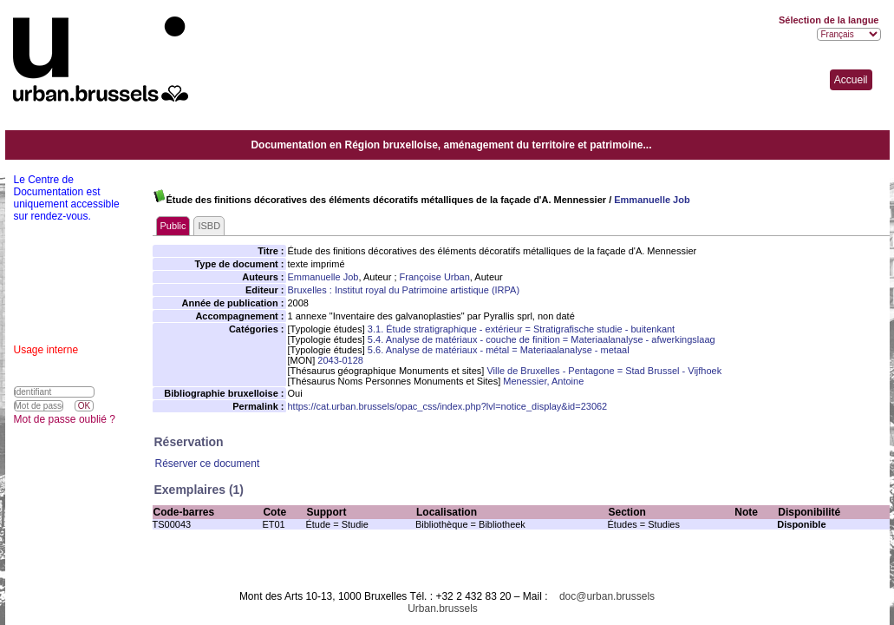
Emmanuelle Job (651, 199)
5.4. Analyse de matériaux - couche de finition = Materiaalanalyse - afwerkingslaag (541, 339)
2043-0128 (340, 360)
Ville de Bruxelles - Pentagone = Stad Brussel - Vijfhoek (603, 370)
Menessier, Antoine (543, 381)
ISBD (209, 225)
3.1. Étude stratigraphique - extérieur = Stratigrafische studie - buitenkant (521, 329)
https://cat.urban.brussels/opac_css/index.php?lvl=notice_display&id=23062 (448, 406)
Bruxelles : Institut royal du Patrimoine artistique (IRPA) (404, 290)
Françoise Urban (435, 277)
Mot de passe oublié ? (64, 419)
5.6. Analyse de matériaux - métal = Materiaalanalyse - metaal (499, 350)
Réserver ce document (207, 463)
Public (173, 225)
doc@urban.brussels (607, 596)
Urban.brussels (443, 608)
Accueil (851, 80)
